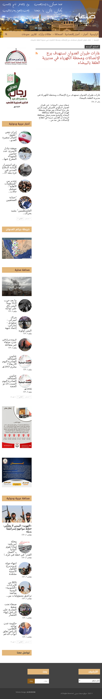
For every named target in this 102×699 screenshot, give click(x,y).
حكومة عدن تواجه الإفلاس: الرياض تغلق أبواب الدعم (10, 628)
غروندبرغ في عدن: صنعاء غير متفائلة (9, 342)
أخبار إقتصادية (72, 34)
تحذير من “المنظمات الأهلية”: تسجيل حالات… (11, 186)
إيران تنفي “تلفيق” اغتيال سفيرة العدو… (9, 136)
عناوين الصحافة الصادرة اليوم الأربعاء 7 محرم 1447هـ (9, 361)
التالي (20, 218)
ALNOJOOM (31, 692)
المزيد (17, 34)
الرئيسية (94, 34)
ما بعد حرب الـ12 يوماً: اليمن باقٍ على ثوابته (10, 304)
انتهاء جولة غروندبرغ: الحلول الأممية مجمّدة (11, 568)
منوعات (25, 34)
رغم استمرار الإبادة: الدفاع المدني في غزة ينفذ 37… (9, 168)
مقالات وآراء (45, 34)
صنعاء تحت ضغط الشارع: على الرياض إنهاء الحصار (10, 609)
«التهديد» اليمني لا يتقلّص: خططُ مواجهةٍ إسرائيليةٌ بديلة (17, 528)
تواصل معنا (23, 652)
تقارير (34, 34)
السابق (28, 218)
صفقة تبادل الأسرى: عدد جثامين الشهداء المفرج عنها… (9, 153)
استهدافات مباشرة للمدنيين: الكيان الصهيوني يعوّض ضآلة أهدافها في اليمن (17, 282)
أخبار (85, 34)
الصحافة (59, 34)
